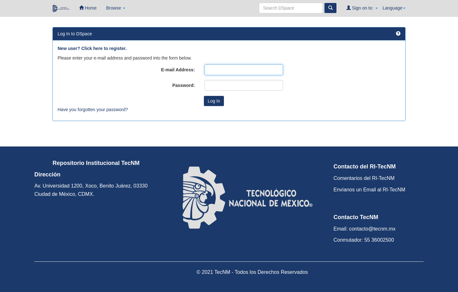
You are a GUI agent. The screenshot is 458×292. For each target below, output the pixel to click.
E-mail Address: (178, 69)
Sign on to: (362, 8)
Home (88, 8)
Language (394, 8)
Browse (116, 8)
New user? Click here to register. (92, 48)
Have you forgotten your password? (93, 109)
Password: (183, 85)
